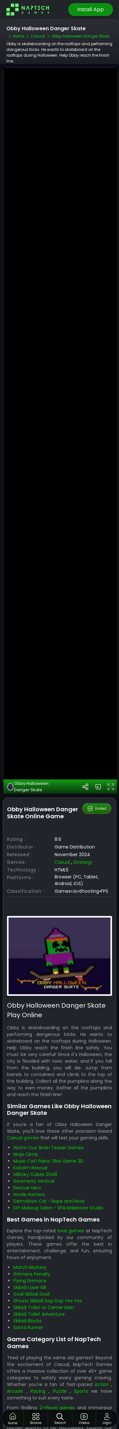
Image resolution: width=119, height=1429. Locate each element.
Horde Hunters (29, 1159)
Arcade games (81, 1379)
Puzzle (60, 1355)
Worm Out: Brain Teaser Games (48, 1112)
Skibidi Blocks (27, 1285)
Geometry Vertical (33, 1145)
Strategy (82, 827)
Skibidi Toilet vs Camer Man (43, 1272)
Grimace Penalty (31, 1238)
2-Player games (57, 1372)
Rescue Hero (27, 1152)
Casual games (23, 1102)
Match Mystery (29, 1232)
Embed (96, 773)
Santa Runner (28, 1292)
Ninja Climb (25, 1119)
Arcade (15, 1355)
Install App (90, 9)
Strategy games (25, 1385)
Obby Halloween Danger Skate (28, 751)
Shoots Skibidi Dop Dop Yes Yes (47, 1265)
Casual (62, 827)
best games (70, 1195)
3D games (18, 1379)
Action (102, 1349)
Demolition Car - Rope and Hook (49, 1165)
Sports (81, 1355)
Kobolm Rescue (30, 1132)
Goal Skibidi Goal (31, 1259)
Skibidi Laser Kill (29, 1252)
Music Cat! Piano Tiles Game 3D (48, 1125)
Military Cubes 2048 (35, 1139)
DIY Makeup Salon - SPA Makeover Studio (58, 1172)
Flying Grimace (29, 1245)
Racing (37, 1355)
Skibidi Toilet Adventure (39, 1279)
